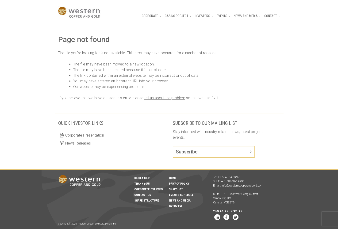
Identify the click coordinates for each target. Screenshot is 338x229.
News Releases (78, 143)
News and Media (247, 16)
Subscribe (187, 152)
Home (173, 178)
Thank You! (142, 183)
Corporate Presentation (84, 135)
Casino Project (178, 16)
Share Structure (146, 200)
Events (223, 16)
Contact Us (142, 195)
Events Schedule (181, 195)
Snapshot (176, 189)
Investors (204, 16)
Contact (272, 16)
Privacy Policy (179, 183)
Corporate (151, 16)
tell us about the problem (164, 98)
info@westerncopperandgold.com (242, 185)
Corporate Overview (148, 189)
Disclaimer (142, 178)
